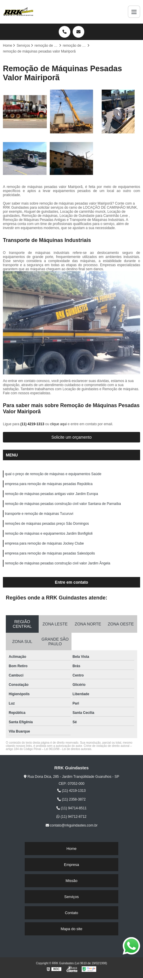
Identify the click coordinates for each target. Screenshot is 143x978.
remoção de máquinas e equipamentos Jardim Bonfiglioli (49, 533)
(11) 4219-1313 (32, 424)
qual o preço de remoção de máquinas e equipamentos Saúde (53, 474)
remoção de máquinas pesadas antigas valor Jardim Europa (51, 494)
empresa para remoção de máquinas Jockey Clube (44, 543)
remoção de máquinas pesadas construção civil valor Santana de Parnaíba (63, 504)
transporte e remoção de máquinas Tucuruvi (39, 514)
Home (72, 848)
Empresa (71, 864)
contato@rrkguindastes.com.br (72, 825)
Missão (71, 880)
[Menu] (134, 11)
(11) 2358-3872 (71, 799)
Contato (71, 913)
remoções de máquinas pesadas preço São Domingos (47, 524)
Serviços (71, 897)
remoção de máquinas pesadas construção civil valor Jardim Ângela (57, 563)
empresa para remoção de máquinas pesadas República (49, 484)
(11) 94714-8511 (71, 808)
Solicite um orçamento (71, 437)
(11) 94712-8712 (71, 817)
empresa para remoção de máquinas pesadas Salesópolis (50, 553)
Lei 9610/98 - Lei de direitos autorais (67, 749)
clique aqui (58, 424)
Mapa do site (71, 929)
